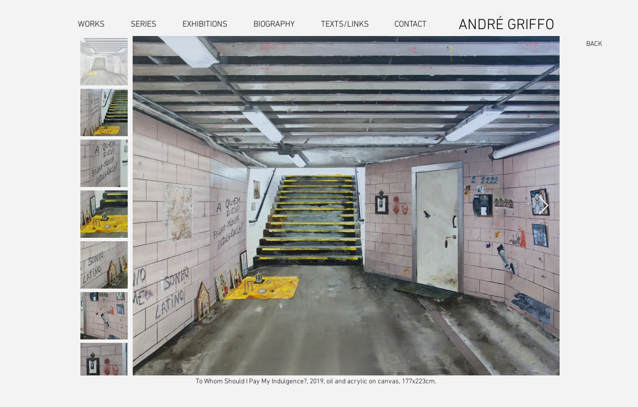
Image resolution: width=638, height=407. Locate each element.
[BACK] (589, 44)
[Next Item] (543, 206)
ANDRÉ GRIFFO (506, 25)
